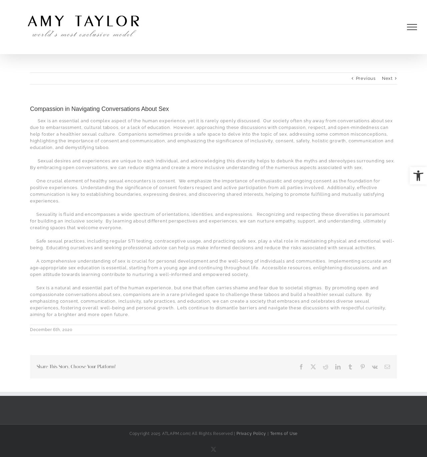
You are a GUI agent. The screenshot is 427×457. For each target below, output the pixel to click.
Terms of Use (284, 433)
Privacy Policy (251, 433)
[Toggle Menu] (412, 27)
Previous (366, 78)
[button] (418, 175)
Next (387, 78)
